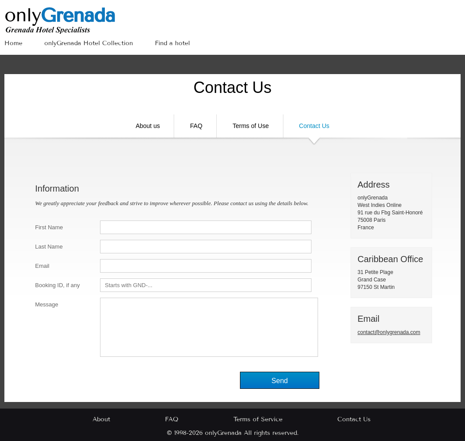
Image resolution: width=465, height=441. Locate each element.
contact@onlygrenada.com (389, 332)
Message (46, 304)
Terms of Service (258, 419)
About (101, 419)
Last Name (49, 246)
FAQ (196, 125)
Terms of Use (250, 125)
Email (42, 266)
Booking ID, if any (57, 285)
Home (13, 43)
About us (148, 125)
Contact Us (314, 130)
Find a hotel (172, 43)
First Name (49, 227)
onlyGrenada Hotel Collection (88, 43)
